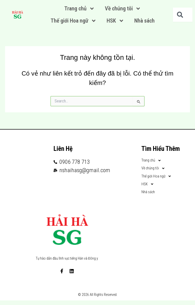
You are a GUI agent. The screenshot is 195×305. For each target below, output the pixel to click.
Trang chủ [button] (79, 8)
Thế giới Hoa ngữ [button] (73, 20)
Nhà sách (144, 20)
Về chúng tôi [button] (123, 8)
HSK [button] (115, 20)
